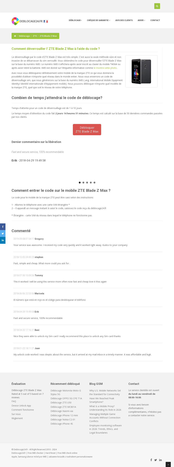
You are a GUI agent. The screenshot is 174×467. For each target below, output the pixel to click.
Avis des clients (124, 20)
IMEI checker (37, 453)
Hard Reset (50, 453)
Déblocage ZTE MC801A (63, 406)
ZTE (35, 35)
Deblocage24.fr (19, 453)
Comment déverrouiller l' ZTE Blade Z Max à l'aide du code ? (56, 49)
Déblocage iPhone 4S (62, 423)
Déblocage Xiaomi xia (62, 411)
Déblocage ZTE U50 (61, 402)
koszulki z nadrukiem (66, 456)
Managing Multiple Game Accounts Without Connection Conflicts (104, 418)
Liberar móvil (33, 456)
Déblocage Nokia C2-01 (63, 419)
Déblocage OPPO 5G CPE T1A (66, 398)
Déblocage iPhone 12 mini (64, 415)
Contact (155, 20)
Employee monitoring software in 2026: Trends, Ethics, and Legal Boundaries (105, 429)
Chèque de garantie (98, 20)
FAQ (14, 401)
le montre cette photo (105, 67)
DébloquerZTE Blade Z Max (87, 129)
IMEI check (66, 453)
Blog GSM (96, 383)
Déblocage (75, 20)
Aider (141, 20)
